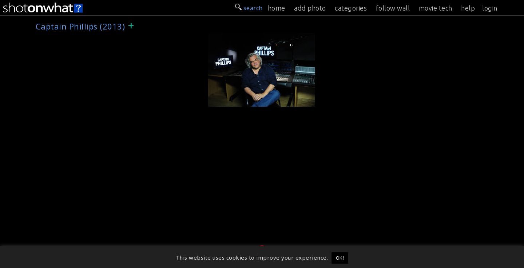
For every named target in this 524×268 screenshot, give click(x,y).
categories (351, 8)
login (489, 8)
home (276, 8)
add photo (310, 8)
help (468, 8)
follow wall (393, 8)
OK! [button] (340, 258)
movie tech (435, 8)
